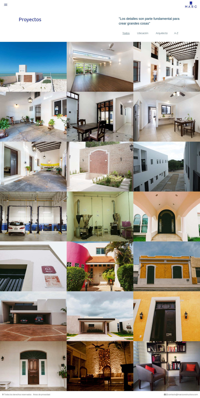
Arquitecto (162, 33)
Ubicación (142, 33)
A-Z (176, 33)
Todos (126, 33)
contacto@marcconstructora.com (183, 394)
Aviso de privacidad (41, 394)
